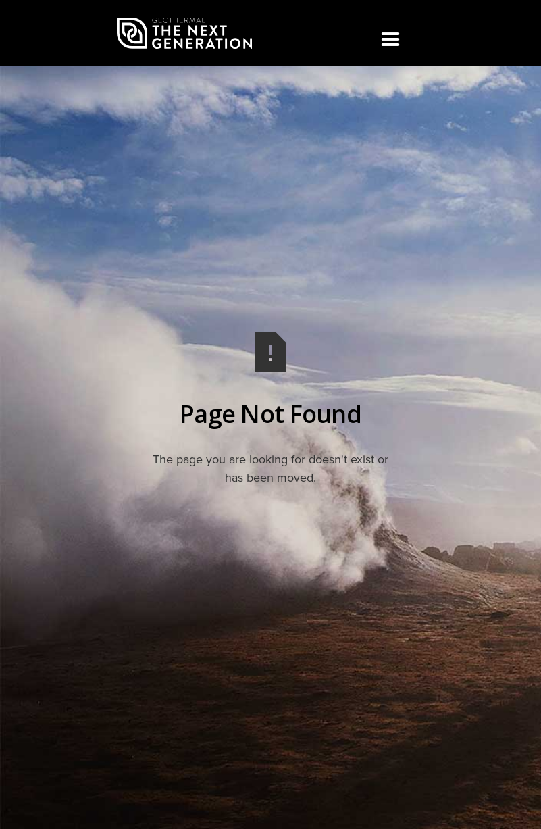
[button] (390, 40)
